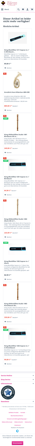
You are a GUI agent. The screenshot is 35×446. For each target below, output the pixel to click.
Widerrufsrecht (18, 422)
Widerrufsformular (7, 422)
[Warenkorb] (32, 9)
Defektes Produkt (13, 412)
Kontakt (23, 412)
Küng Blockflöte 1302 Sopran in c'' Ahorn (16, 262)
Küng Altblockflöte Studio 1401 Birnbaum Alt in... (15, 135)
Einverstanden (17, 443)
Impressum (17, 425)
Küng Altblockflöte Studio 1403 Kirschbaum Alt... (15, 304)
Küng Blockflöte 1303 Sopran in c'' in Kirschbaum (16, 347)
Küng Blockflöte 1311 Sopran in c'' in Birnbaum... (16, 51)
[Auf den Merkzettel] (8, 68)
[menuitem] (5, 9)
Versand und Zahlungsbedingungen (17, 419)
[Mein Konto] (27, 9)
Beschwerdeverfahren (17, 416)
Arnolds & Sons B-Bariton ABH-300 (16, 92)
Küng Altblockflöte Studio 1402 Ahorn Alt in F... (15, 220)
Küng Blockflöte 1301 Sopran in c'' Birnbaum (16, 178)
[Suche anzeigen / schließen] (18, 9)
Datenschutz (28, 422)
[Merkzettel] (23, 9)
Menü (5, 9)
